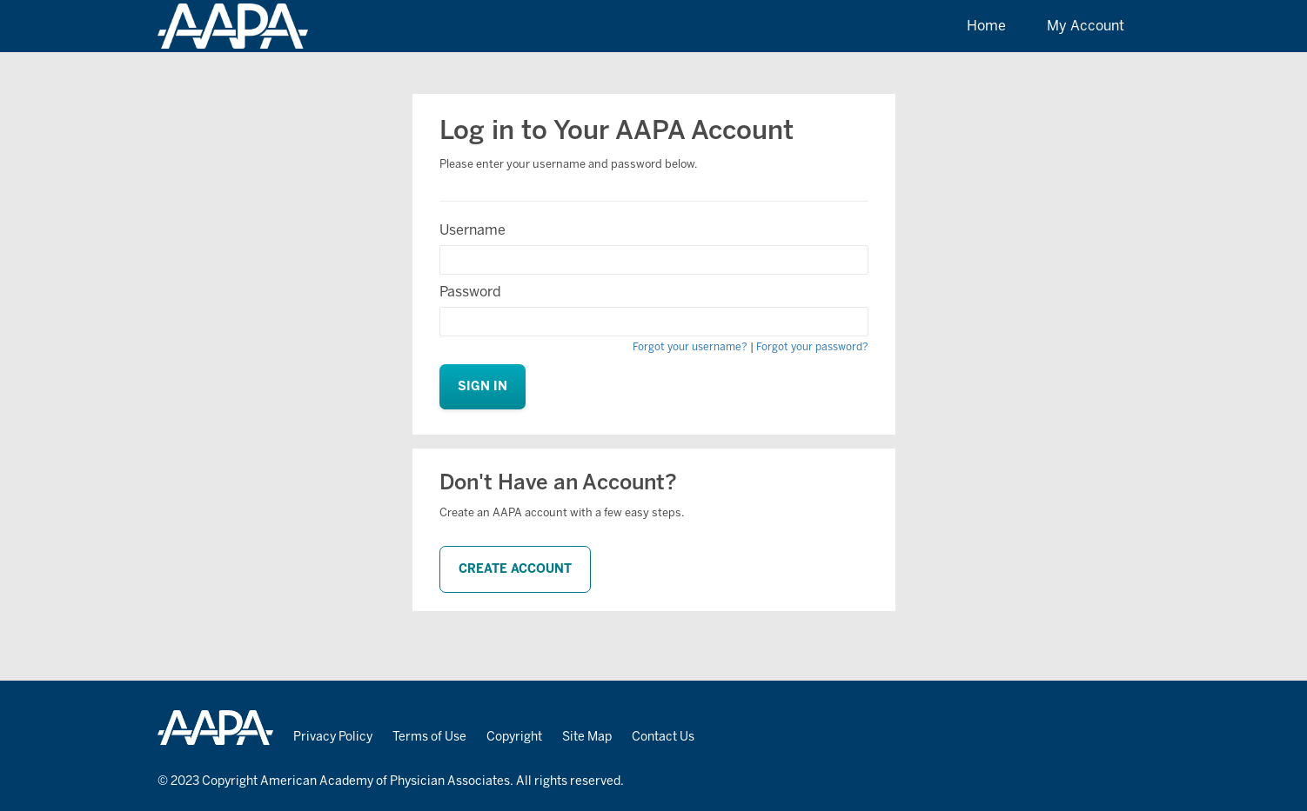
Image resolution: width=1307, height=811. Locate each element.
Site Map (587, 736)
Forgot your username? (690, 347)
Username (472, 230)
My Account (1085, 25)
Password (470, 291)
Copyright (514, 736)
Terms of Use (429, 736)
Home (986, 25)
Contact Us (663, 736)
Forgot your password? (812, 347)
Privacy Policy (332, 736)
